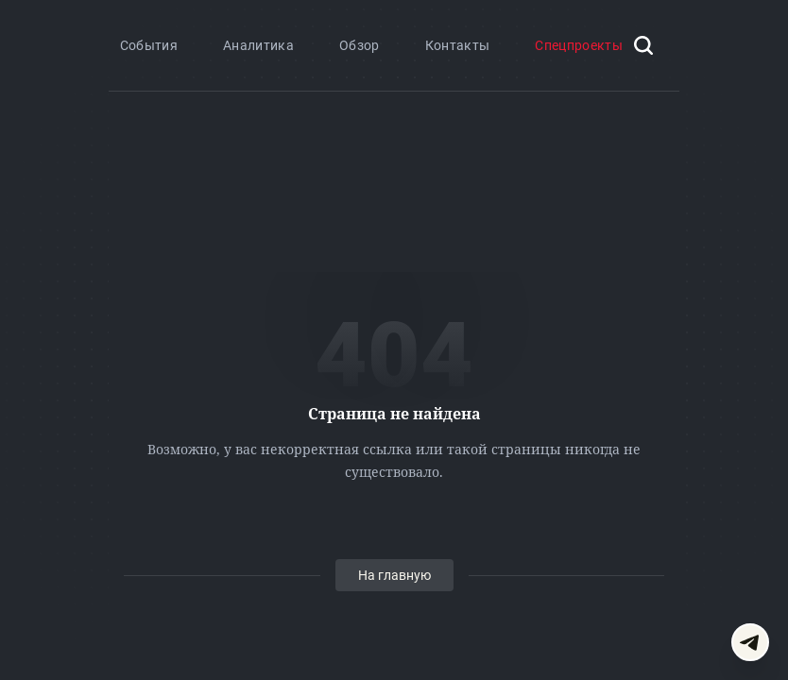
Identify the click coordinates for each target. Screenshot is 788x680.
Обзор (359, 45)
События (149, 45)
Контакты (457, 45)
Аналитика (258, 45)
